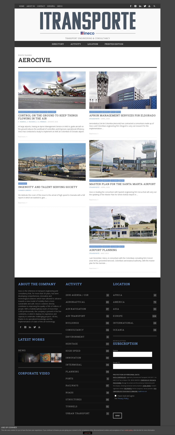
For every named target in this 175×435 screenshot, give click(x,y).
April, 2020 (105, 119)
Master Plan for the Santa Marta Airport (122, 184)
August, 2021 (53, 122)
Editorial (22, 183)
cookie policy (128, 430)
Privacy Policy (123, 397)
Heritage (72, 342)
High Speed (73, 349)
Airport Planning (103, 249)
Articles (43, 112)
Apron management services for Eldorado (122, 115)
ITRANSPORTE (94, 119)
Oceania (118, 328)
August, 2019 (38, 190)
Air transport (75, 314)
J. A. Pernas (41, 122)
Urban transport (78, 411)
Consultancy (75, 328)
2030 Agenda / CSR (77, 293)
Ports (69, 377)
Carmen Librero (24, 190)
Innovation (73, 356)
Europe (118, 314)
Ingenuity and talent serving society (47, 186)
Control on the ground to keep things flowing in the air (48, 117)
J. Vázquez (31, 122)
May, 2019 (105, 253)
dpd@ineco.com (142, 390)
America (35, 112)
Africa (117, 293)
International (123, 321)
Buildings (72, 321)
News (113, 112)
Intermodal (74, 363)
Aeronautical (24, 112)
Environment (75, 335)
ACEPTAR (87, 433)
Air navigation (76, 307)
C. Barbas (22, 122)
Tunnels (71, 404)
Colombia (52, 112)
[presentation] (131, 405)
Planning (72, 370)
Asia (116, 307)
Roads (70, 391)
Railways (72, 384)
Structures (74, 398)
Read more (23, 137)
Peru (118, 112)
